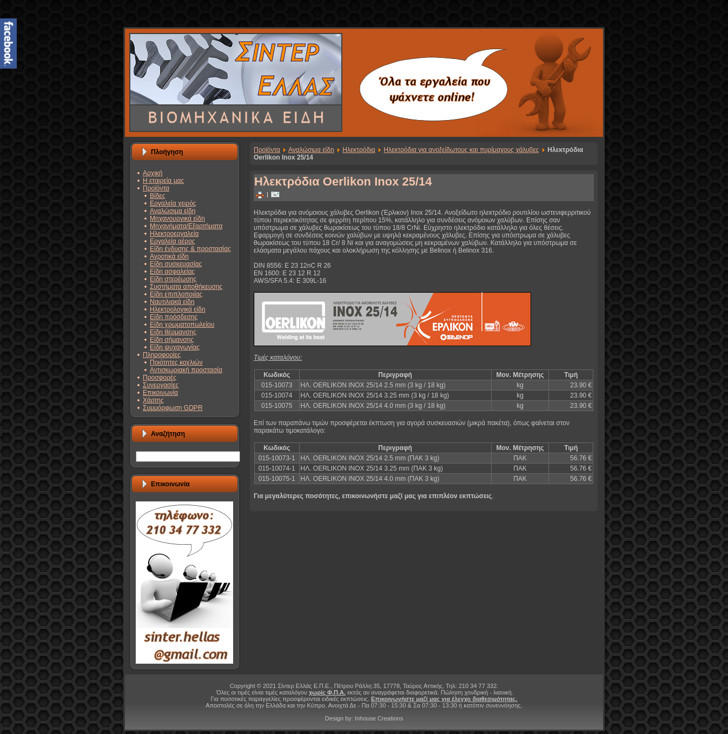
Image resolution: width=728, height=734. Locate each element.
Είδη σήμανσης (172, 339)
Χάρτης (153, 400)
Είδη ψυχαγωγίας (175, 347)
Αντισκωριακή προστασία (186, 370)
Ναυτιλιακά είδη (172, 302)
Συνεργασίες (160, 385)
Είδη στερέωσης (173, 279)
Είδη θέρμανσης (173, 332)
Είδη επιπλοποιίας (176, 294)
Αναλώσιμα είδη (173, 211)
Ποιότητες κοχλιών (176, 362)
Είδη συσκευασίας (176, 264)
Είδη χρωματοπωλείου (182, 324)
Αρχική (152, 173)
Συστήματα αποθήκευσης (186, 286)
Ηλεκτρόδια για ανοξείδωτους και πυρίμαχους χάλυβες (461, 150)
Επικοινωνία (160, 392)
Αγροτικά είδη (169, 256)
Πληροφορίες (162, 355)
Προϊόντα (156, 188)
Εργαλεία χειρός (173, 203)
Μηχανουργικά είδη (177, 218)
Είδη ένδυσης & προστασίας (190, 249)
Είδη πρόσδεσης (173, 317)
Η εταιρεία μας (163, 180)
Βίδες (157, 196)
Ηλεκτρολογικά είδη (178, 309)
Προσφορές (159, 377)
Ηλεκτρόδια (358, 150)
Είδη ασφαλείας (172, 271)
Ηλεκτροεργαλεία (174, 233)
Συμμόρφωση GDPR (173, 408)
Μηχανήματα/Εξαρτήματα (186, 226)
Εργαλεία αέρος (172, 241)
